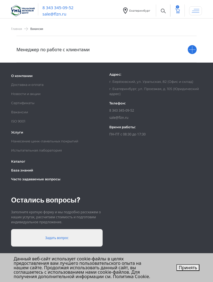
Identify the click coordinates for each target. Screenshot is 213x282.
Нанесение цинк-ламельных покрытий (44, 141)
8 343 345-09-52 (57, 7)
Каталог (18, 161)
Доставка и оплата (27, 85)
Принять (188, 268)
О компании (21, 76)
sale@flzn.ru (54, 14)
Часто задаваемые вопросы (35, 179)
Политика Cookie (131, 276)
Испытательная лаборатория (36, 150)
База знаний (22, 170)
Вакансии (19, 112)
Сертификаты (22, 103)
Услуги (17, 132)
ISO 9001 (18, 121)
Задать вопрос (57, 237)
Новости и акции (25, 94)
